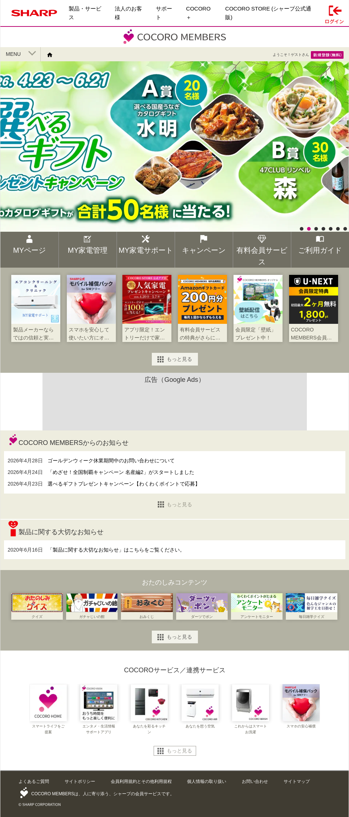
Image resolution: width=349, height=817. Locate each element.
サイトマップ (297, 781)
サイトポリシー (80, 781)
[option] (174, 173)
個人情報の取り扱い (206, 781)
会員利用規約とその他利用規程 (141, 781)
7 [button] (345, 229)
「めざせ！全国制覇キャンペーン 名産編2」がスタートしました (121, 472)
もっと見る (179, 359)
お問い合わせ (255, 781)
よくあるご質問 (34, 781)
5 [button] (330, 229)
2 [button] (309, 229)
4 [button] (323, 229)
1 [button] (301, 229)
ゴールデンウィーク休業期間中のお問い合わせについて (111, 460)
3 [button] (316, 229)
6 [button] (338, 229)
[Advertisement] (175, 405)
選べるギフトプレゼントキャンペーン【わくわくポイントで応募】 (124, 484)
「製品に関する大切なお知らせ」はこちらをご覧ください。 (116, 550)
